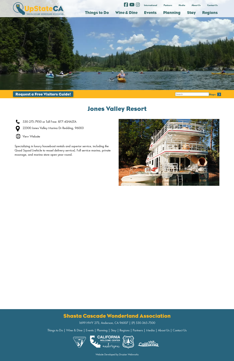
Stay (113, 330)
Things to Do (55, 330)
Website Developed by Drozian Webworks (117, 354)
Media (182, 5)
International (150, 5)
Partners (168, 5)
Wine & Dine (74, 330)
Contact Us (212, 5)
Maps (178, 94)
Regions (125, 330)
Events (90, 330)
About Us (196, 5)
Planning (102, 330)
